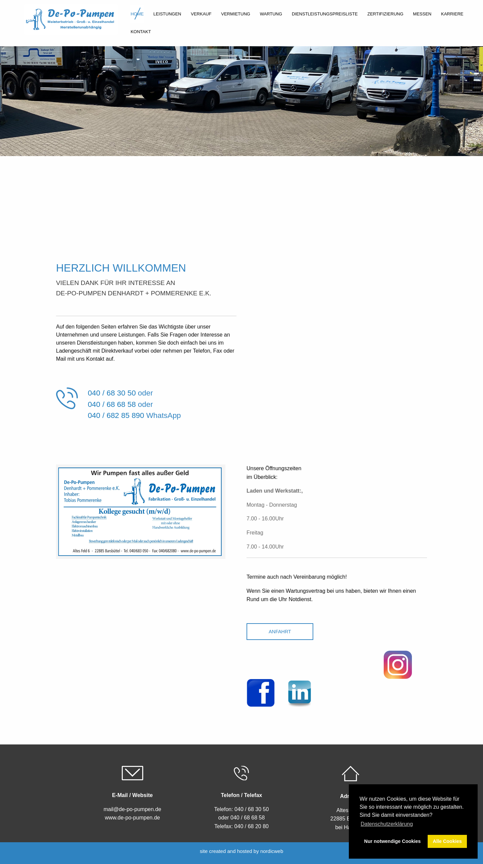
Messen (422, 13)
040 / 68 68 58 (112, 404)
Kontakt (140, 31)
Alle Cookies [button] (447, 841)
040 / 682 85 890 (116, 415)
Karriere (452, 13)
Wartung (271, 13)
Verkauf (201, 13)
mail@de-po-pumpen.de (132, 809)
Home (137, 13)
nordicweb (271, 851)
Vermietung (235, 13)
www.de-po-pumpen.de (132, 817)
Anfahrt (280, 631)
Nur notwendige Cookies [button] (392, 841)
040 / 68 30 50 (112, 393)
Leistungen (167, 13)
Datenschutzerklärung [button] (387, 824)
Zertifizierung (385, 13)
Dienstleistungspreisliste (325, 13)
